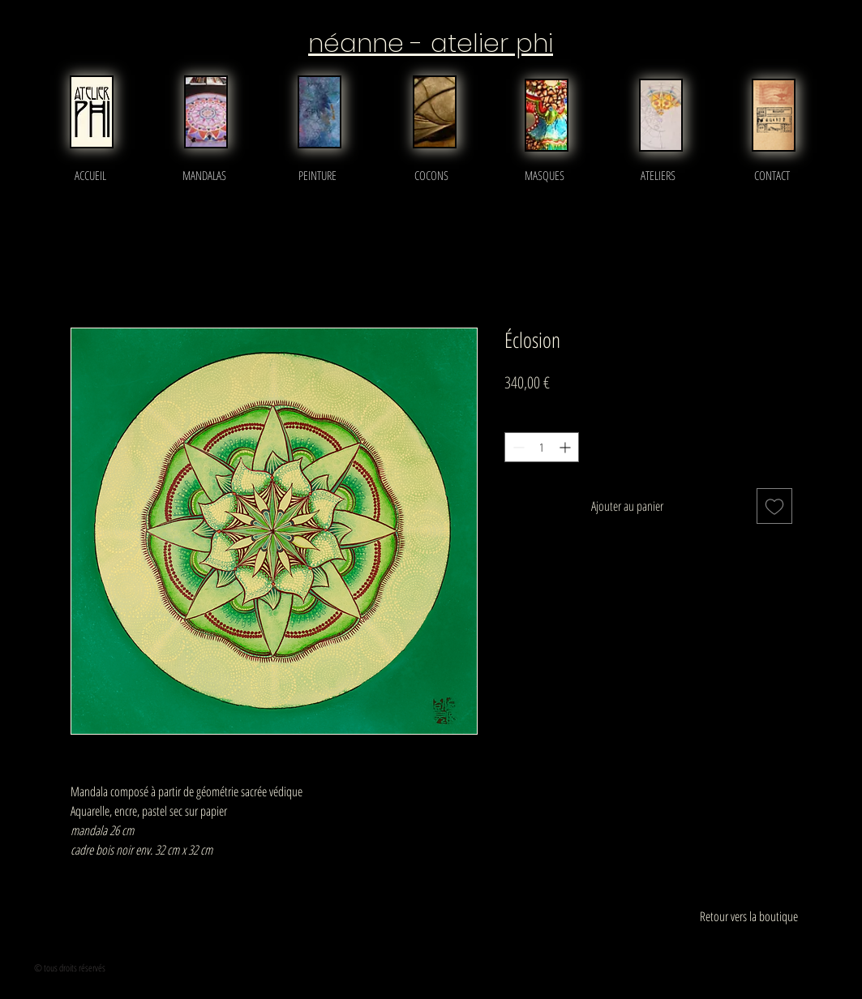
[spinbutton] (541, 447)
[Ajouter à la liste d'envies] (774, 506)
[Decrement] (517, 447)
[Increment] (566, 447)
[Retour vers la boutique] (749, 916)
